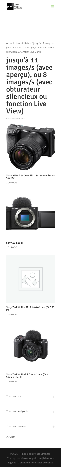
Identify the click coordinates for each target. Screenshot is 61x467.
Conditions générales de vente (35, 462)
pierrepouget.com (30, 458)
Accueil (10, 43)
